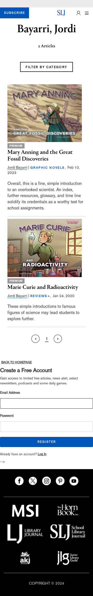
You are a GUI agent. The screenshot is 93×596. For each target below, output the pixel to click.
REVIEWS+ (40, 296)
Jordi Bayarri (17, 167)
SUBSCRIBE (14, 13)
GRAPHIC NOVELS (47, 168)
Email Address (10, 393)
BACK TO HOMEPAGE (16, 362)
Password (6, 416)
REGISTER (46, 442)
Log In (42, 454)
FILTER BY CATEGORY (46, 67)
